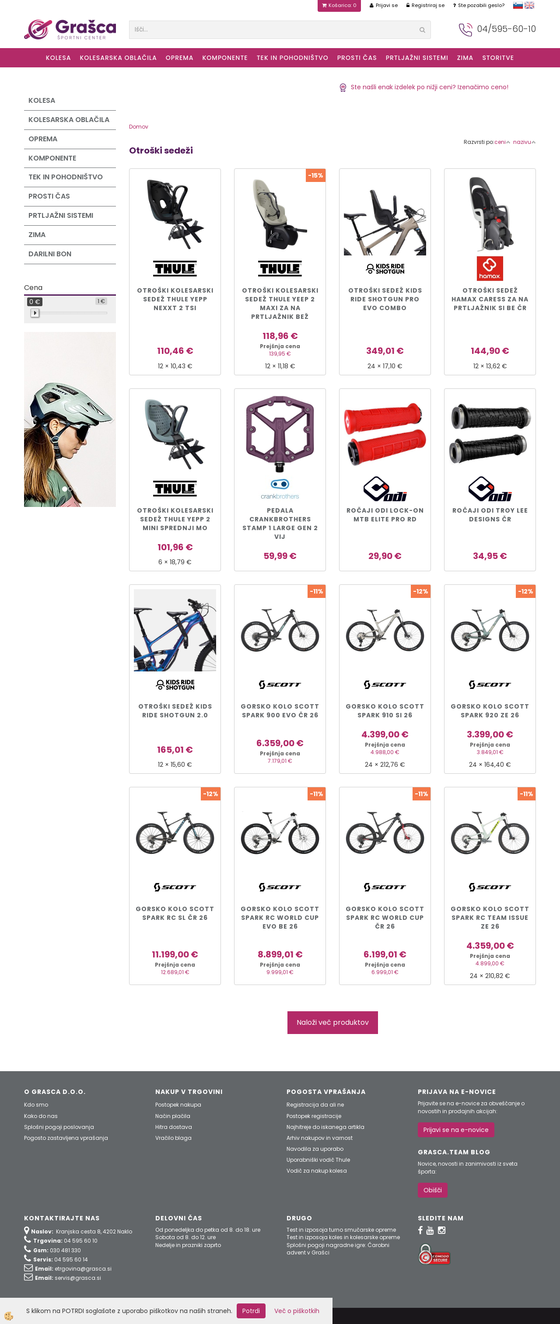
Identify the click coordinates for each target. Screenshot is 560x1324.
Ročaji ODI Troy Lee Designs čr (490, 515)
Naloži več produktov (333, 1022)
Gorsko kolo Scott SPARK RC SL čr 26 (175, 913)
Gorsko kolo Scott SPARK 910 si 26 (385, 711)
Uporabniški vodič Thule (318, 1159)
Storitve (498, 57)
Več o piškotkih (296, 1311)
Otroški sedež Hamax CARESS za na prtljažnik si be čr (490, 299)
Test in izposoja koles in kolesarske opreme (343, 1237)
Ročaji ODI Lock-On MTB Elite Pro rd (385, 515)
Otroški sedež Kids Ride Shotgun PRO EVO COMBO (385, 299)
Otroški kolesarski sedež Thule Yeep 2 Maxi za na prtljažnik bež (280, 303)
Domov (138, 126)
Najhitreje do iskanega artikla (325, 1127)
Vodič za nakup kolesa (317, 1170)
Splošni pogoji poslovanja (59, 1127)
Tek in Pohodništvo (293, 57)
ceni (502, 142)
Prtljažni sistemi (417, 57)
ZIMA (465, 57)
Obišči (433, 1190)
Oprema (180, 57)
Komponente (225, 57)
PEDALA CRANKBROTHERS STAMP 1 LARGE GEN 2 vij (280, 523)
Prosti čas (357, 57)
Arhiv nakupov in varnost (320, 1138)
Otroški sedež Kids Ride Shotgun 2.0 (175, 711)
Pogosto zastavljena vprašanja (66, 1138)
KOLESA (58, 57)
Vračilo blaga (173, 1138)
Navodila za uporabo (315, 1149)
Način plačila (172, 1116)
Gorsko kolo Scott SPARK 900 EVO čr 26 (280, 711)
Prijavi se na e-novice (456, 1129)
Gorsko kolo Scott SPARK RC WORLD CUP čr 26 (385, 918)
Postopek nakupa (178, 1104)
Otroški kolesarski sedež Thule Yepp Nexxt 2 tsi (175, 299)
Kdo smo (36, 1104)
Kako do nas (41, 1116)
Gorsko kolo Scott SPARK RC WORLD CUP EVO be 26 (280, 918)
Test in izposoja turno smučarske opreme (341, 1229)
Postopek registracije (314, 1116)
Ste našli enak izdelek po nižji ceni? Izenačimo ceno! (423, 87)
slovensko (518, 5)
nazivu (524, 142)
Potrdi (251, 1311)
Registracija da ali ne (315, 1104)
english (529, 5)
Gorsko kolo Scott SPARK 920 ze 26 (490, 711)
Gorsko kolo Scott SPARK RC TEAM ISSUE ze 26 (490, 918)
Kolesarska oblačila (118, 57)
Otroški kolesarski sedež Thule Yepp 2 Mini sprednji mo (175, 519)
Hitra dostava (173, 1127)
